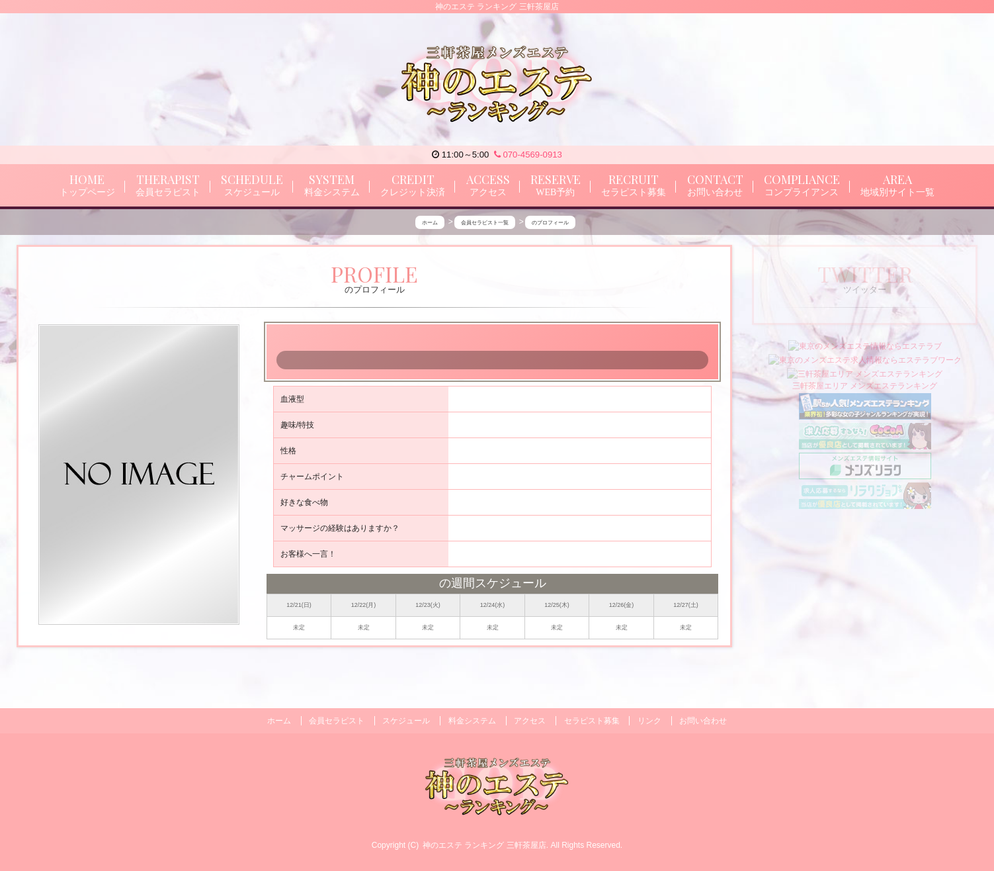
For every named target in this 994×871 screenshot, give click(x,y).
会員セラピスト (336, 720)
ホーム (279, 720)
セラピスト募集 (592, 720)
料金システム (472, 720)
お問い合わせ (703, 720)
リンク (649, 720)
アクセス (530, 720)
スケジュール (406, 720)
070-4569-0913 (528, 155)
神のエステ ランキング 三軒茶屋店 (484, 845)
